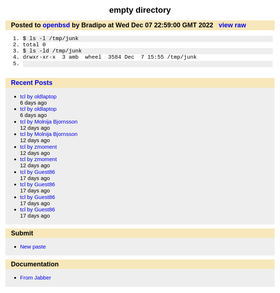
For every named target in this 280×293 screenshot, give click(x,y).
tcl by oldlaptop (38, 96)
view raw (232, 25)
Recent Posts (31, 82)
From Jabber (35, 277)
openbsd (56, 25)
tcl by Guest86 (37, 172)
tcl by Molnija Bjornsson (49, 121)
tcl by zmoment (38, 147)
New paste (33, 246)
